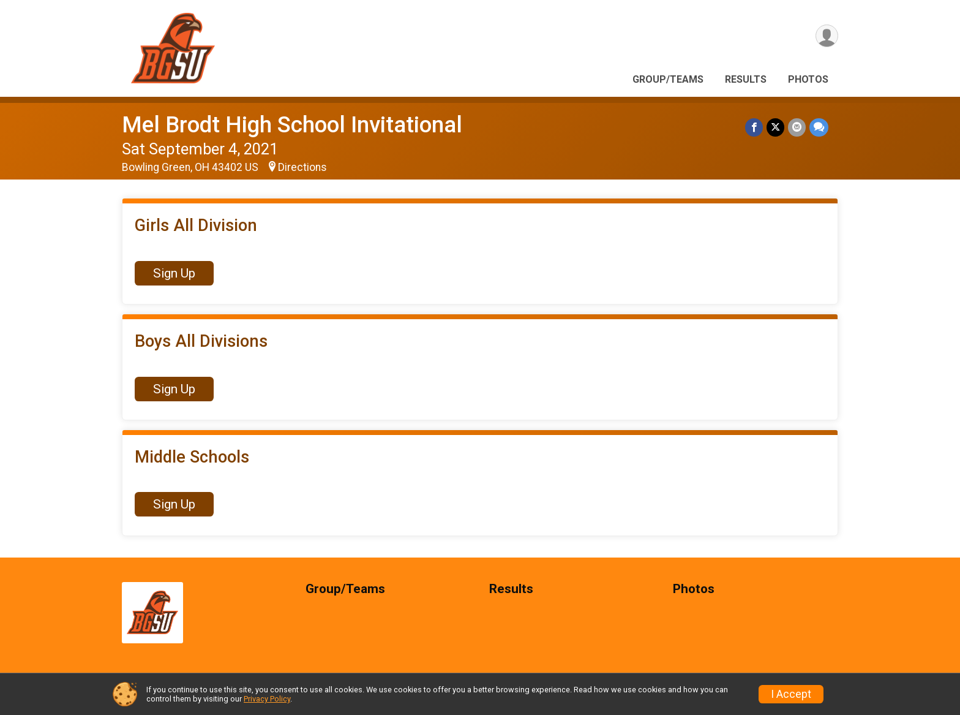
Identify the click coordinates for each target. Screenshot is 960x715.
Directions (302, 167)
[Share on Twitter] (775, 127)
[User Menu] (827, 36)
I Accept (791, 694)
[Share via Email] (797, 127)
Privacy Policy (267, 698)
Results (746, 79)
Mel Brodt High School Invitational (292, 125)
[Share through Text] (818, 127)
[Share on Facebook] (754, 127)
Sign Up (174, 273)
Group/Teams (667, 79)
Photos (808, 79)
